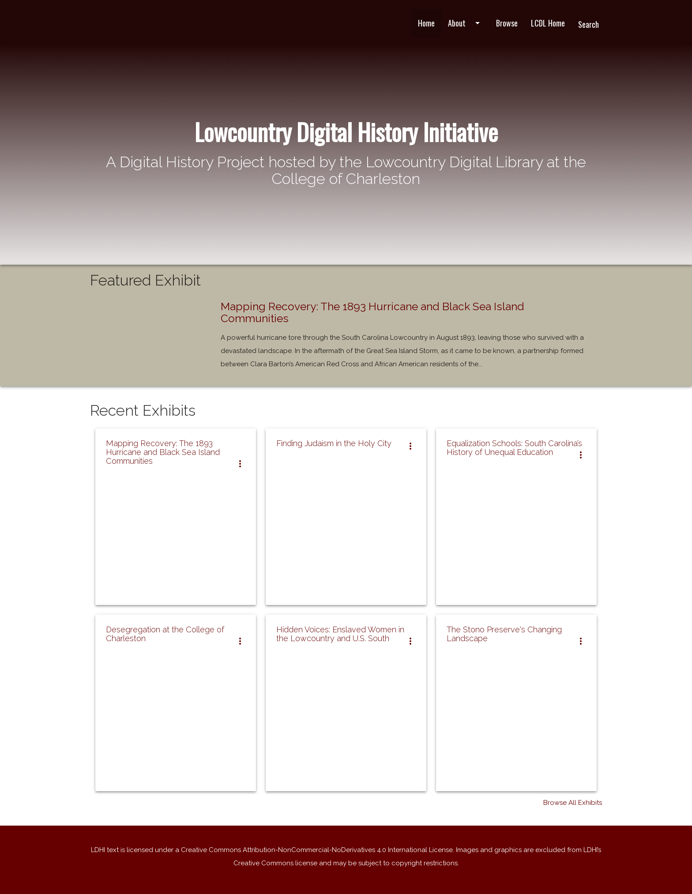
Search (588, 24)
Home (426, 23)
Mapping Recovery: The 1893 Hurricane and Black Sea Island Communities (372, 312)
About (465, 23)
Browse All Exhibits (572, 803)
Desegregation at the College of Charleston (165, 634)
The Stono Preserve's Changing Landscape (504, 634)
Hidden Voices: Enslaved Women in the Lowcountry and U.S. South (340, 634)
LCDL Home (548, 23)
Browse (507, 23)
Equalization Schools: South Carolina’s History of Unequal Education (514, 448)
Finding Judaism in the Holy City (333, 443)
